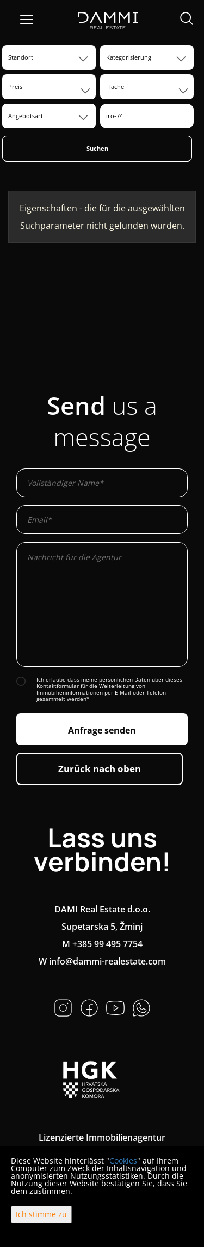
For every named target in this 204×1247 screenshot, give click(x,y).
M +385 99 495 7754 (102, 944)
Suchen (97, 148)
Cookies (123, 1160)
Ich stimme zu (41, 1214)
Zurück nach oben (99, 768)
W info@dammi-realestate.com (102, 961)
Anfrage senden (102, 730)
